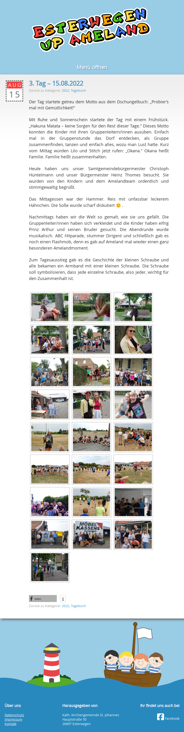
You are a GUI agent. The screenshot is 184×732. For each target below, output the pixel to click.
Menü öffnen (92, 67)
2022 (65, 90)
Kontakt (10, 724)
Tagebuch (78, 90)
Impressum (13, 719)
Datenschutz (14, 715)
